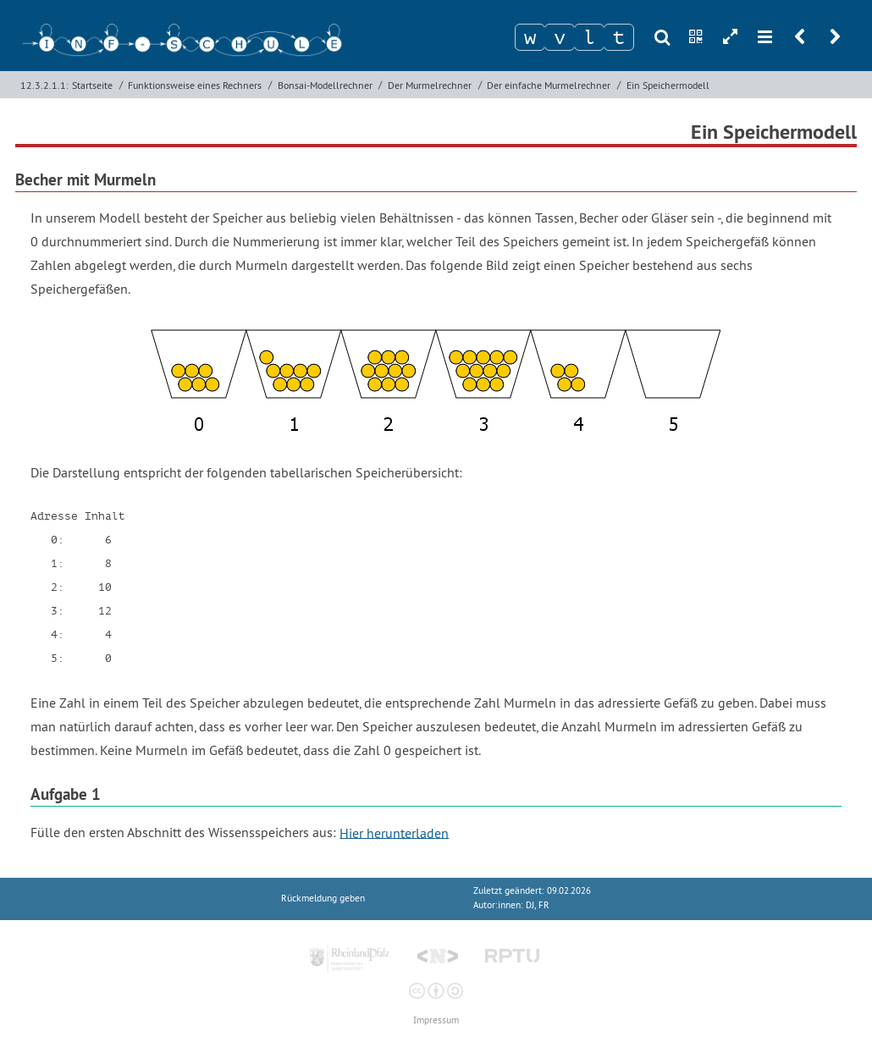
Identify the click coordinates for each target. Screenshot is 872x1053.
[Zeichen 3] (589, 37)
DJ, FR (537, 905)
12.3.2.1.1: (44, 85)
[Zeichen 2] (559, 37)
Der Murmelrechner (430, 85)
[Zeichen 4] (619, 37)
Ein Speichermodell (667, 85)
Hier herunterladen (394, 832)
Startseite (92, 85)
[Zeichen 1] (530, 37)
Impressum (436, 1020)
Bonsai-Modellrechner (325, 85)
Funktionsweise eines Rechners (195, 85)
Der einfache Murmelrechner (548, 85)
